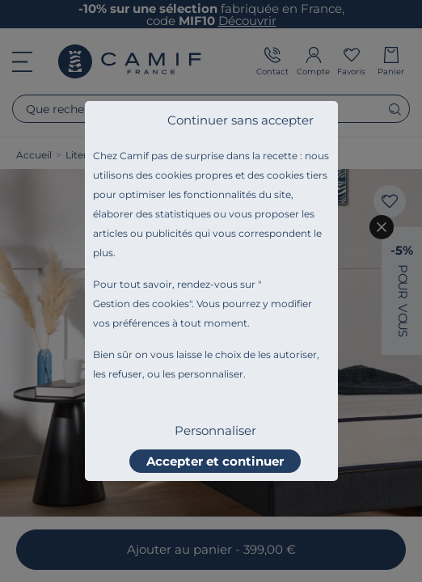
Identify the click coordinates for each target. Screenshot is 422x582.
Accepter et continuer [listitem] (215, 461)
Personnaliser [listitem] (215, 430)
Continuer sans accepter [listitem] (240, 120)
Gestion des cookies (141, 303)
